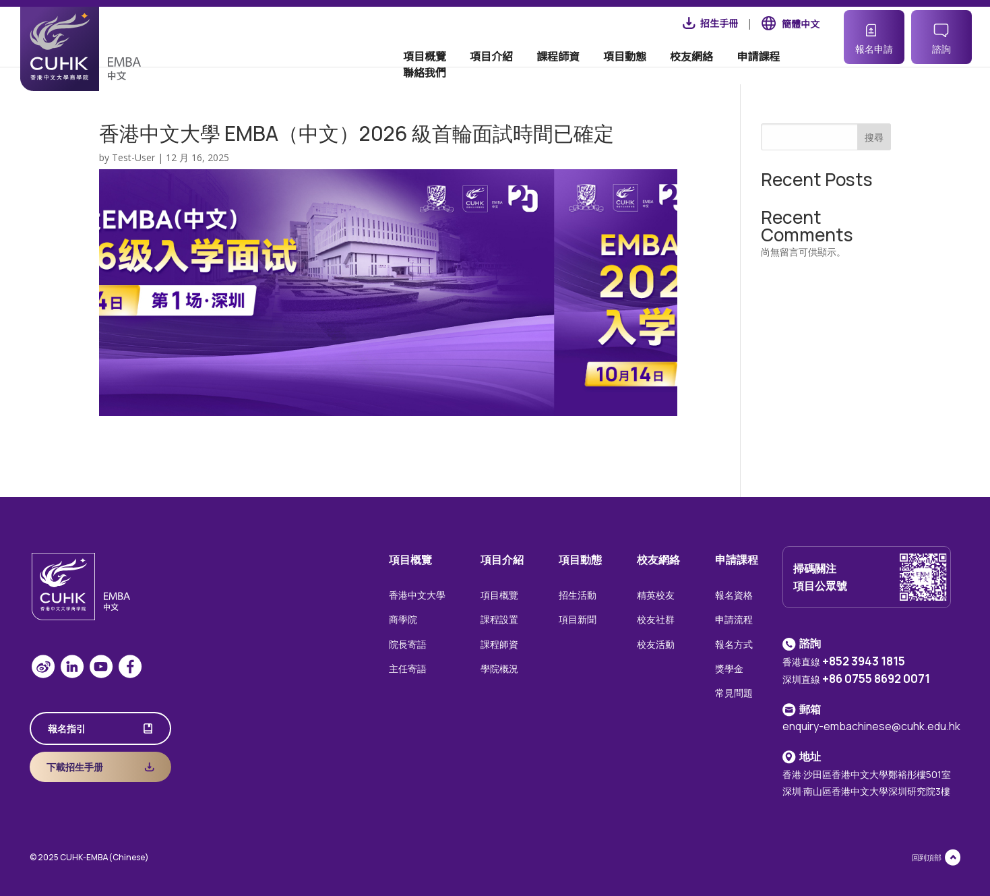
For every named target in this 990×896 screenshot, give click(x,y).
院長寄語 (408, 644)
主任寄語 (408, 668)
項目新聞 (577, 619)
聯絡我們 (798, 69)
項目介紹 (465, 69)
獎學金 (729, 668)
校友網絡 (665, 69)
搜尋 (874, 137)
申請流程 (734, 619)
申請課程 (731, 69)
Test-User (133, 157)
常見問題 (734, 692)
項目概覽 (398, 69)
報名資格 (734, 595)
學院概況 (499, 668)
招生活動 (577, 595)
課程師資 (531, 69)
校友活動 (656, 644)
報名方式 (734, 644)
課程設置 (499, 619)
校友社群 (656, 619)
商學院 (403, 619)
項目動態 (598, 69)
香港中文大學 (417, 595)
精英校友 (656, 595)
